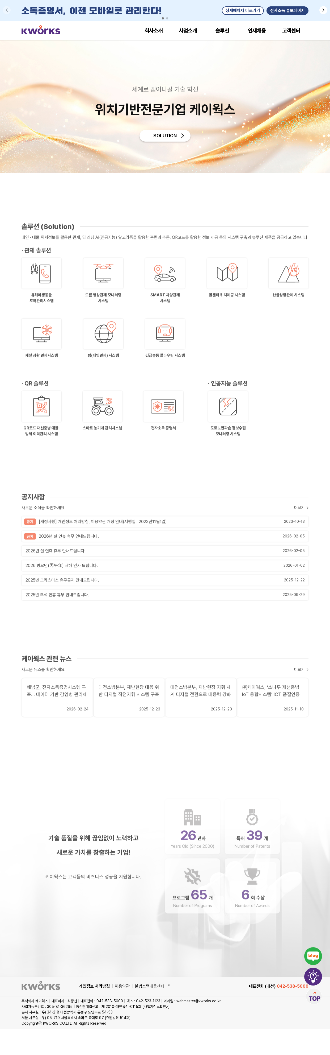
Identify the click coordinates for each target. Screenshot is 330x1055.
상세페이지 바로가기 (243, 10)
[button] (323, 10)
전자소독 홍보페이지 (287, 10)
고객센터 (291, 30)
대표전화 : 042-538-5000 (102, 1027)
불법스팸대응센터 (152, 1012)
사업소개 (188, 30)
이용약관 (122, 1012)
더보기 (298, 549)
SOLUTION (165, 137)
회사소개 (154, 30)
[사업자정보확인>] (156, 1033)
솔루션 (222, 30)
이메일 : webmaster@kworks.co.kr (192, 1027)
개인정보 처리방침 (94, 1012)
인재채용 (257, 30)
